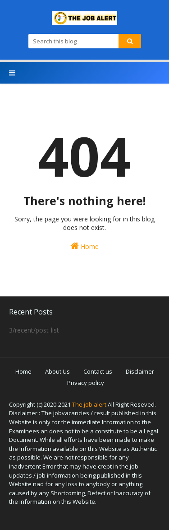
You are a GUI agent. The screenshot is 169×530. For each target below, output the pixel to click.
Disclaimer (140, 371)
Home (84, 246)
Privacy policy (85, 383)
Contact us (97, 371)
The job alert (89, 404)
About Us (57, 371)
